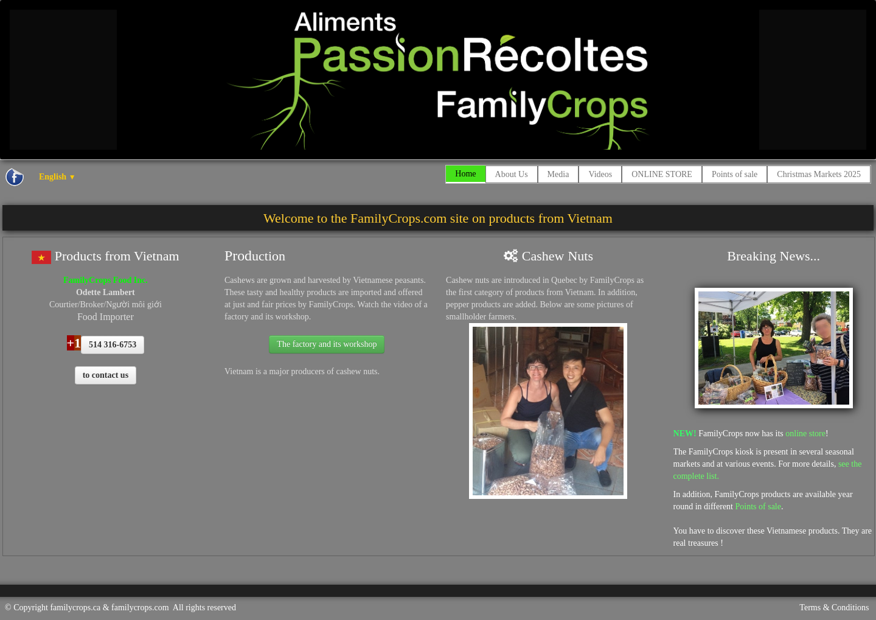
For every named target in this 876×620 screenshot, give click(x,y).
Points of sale (734, 174)
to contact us (105, 375)
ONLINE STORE (661, 174)
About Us (511, 174)
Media (558, 174)
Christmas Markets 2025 (819, 174)
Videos (600, 174)
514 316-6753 (112, 344)
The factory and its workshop (327, 344)
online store (805, 433)
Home (465, 173)
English (57, 176)
